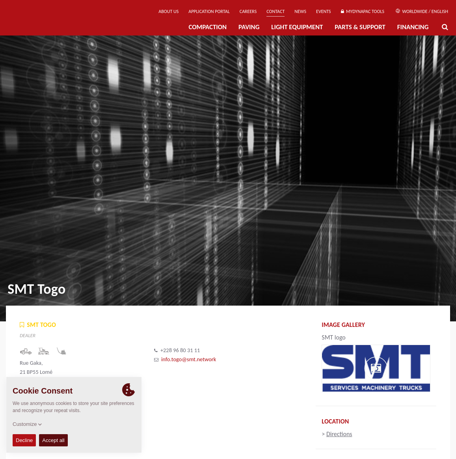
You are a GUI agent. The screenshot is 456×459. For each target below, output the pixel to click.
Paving (248, 27)
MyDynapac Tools (362, 11)
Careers (248, 11)
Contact (275, 11)
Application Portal (209, 11)
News (300, 11)
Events (323, 11)
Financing (413, 27)
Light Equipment (297, 27)
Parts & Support (360, 27)
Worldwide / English (422, 11)
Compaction (207, 27)
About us (168, 11)
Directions (339, 434)
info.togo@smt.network (188, 359)
